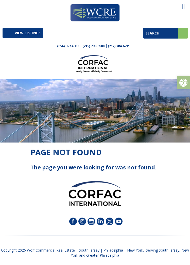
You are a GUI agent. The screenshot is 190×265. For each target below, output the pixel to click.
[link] (183, 82)
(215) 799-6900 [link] (93, 46)
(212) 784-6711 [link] (119, 46)
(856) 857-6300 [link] (68, 46)
